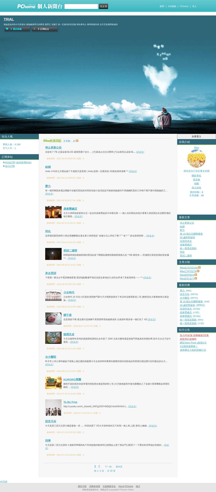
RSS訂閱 (10, 162)
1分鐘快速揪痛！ (189, 346)
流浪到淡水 (186, 241)
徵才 (138, 486)
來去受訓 (50, 273)
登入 (194, 6)
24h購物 (172, 6)
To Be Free (70, 402)
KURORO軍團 (72, 379)
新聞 (162, 6)
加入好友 (196, 187)
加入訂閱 (10, 166)
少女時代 (68, 292)
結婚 (48, 166)
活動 (11, 149)
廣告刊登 (82, 486)
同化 (48, 231)
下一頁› (109, 466)
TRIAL (9, 19)
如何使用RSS (23, 162)
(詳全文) (140, 152)
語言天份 (50, 421)
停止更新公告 (53, 147)
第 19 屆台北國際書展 (191, 233)
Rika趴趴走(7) (187, 278)
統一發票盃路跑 (188, 248)
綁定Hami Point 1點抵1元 (193, 342)
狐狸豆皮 (68, 334)
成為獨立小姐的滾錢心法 (193, 350)
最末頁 (119, 466)
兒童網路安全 (109, 486)
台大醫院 (50, 356)
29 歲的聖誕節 (187, 237)
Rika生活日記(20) (189, 267)
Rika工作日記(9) (188, 271)
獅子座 (67, 315)
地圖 (196, 183)
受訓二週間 (70, 250)
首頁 (4, 149)
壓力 (48, 186)
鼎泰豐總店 (70, 208)
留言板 (196, 179)
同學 (48, 440)
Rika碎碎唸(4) (187, 275)
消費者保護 (94, 486)
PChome (184, 6)
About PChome (125, 486)
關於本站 (196, 175)
